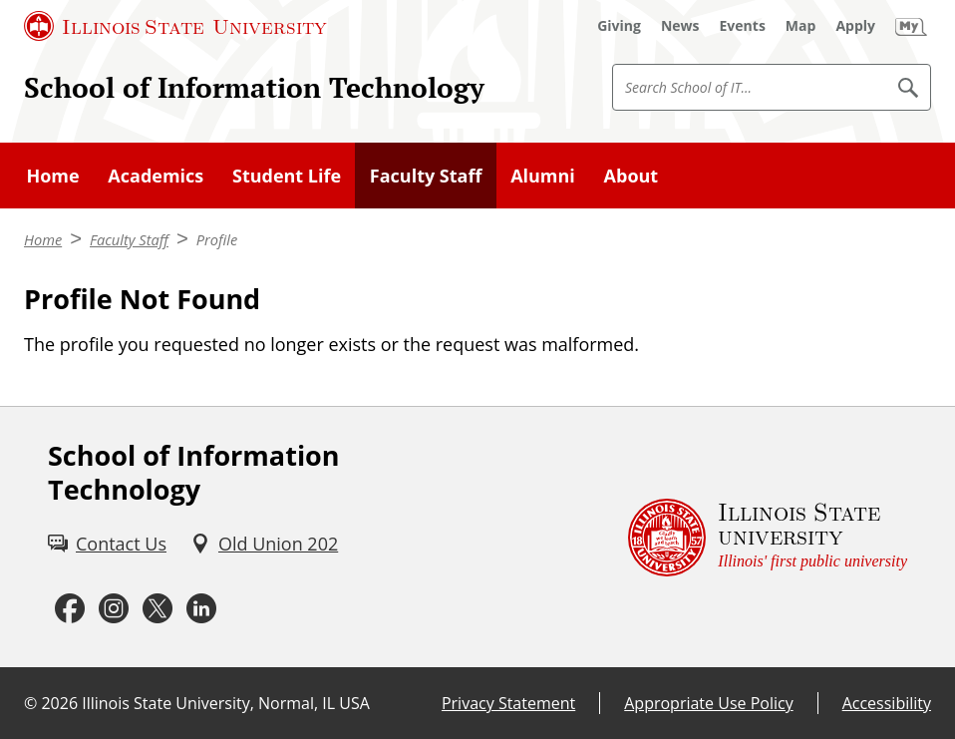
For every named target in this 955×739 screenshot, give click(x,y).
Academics (155, 175)
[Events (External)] (743, 26)
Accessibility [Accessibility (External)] (886, 703)
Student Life (286, 175)
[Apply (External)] (855, 26)
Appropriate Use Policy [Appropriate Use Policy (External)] (708, 703)
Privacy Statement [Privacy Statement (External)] (508, 703)
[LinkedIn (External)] (201, 608)
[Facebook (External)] (70, 608)
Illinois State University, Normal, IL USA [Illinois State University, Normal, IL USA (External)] (226, 703)
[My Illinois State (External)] (911, 26)
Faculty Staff (426, 175)
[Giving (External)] (619, 26)
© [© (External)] (30, 703)
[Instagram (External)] (114, 608)
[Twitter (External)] (157, 608)
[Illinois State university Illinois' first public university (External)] (767, 537)
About (631, 175)
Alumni (542, 175)
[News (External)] (680, 26)
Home (52, 175)
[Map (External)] (801, 26)
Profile (216, 239)
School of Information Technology (254, 87)
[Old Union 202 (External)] (264, 544)
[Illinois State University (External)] (175, 26)
